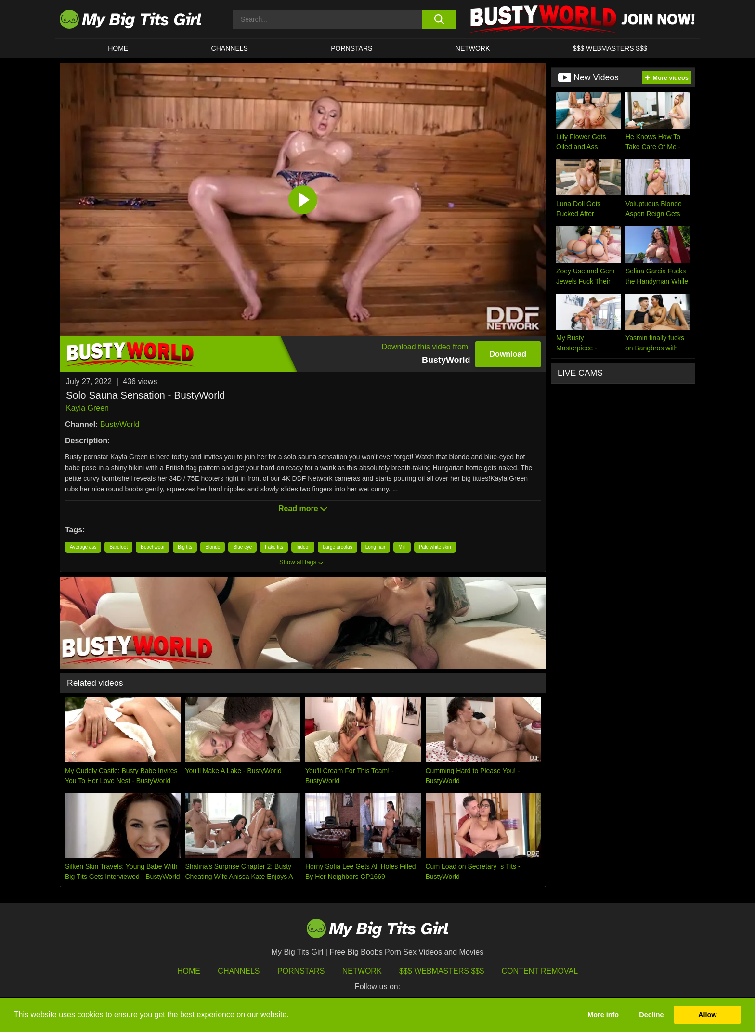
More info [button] (603, 1015)
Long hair (375, 547)
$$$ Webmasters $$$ (441, 971)
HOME (118, 48)
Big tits (185, 547)
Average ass (83, 547)
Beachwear (153, 547)
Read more (302, 508)
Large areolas (337, 547)
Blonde (212, 547)
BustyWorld (120, 424)
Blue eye (242, 547)
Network (473, 48)
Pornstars (351, 48)
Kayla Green (87, 408)
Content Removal (540, 971)
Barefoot (118, 547)
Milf (402, 547)
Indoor (303, 547)
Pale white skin (435, 547)
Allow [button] (707, 1015)
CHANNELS (229, 48)
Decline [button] (651, 1015)
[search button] (439, 19)
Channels (239, 971)
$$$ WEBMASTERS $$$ (610, 48)
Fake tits (274, 547)
